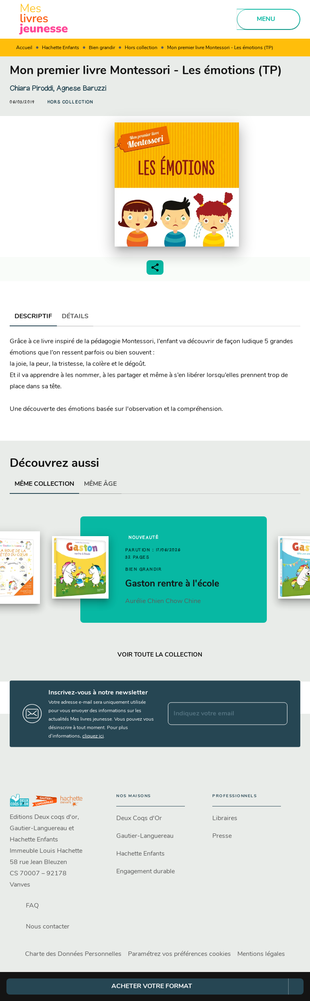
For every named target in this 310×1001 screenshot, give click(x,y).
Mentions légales (261, 954)
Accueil (24, 48)
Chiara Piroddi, (33, 88)
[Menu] (268, 19)
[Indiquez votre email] (217, 714)
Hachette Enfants (60, 48)
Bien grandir (102, 48)
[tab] (33, 316)
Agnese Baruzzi (81, 88)
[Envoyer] (277, 713)
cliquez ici (93, 736)
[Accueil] (44, 19)
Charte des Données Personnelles (73, 954)
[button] (70, 102)
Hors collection (141, 48)
